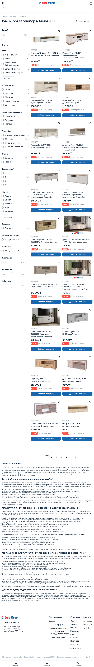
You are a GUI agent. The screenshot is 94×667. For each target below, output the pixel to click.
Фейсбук (87, 628)
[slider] (2, 39)
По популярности (84, 21)
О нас (72, 621)
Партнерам (75, 641)
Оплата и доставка (57, 637)
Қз (87, 657)
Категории (15, 664)
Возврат (52, 621)
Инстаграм (87, 621)
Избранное (47, 664)
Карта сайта (75, 648)
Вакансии (74, 631)
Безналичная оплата (57, 628)
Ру (84, 657)
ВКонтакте (87, 625)
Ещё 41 (8, 78)
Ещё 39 (8, 217)
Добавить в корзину (46, 70)
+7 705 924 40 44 (10, 622)
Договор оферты (56, 625)
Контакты (74, 644)
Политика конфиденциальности (59, 633)
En (90, 657)
